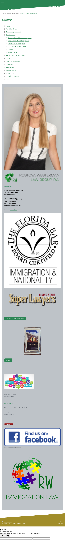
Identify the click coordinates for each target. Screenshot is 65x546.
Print (4, 522)
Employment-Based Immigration (18, 41)
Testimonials (10, 73)
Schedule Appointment (13, 32)
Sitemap (9, 522)
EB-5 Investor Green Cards (17, 47)
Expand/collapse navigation (32, 2)
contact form (13, 210)
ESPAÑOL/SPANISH (13, 76)
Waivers (10, 49)
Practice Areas (10, 35)
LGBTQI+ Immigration (13, 61)
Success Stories (11, 70)
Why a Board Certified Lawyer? (16, 55)
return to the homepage (29, 13)
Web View (60, 523)
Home (8, 26)
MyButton (8, 360)
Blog (7, 79)
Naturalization (12, 52)
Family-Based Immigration (16, 44)
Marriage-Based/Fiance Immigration (19, 38)
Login (61, 521)
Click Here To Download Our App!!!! (15, 318)
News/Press (10, 67)
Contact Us (9, 64)
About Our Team (11, 29)
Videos (8, 58)
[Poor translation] (7, 535)
